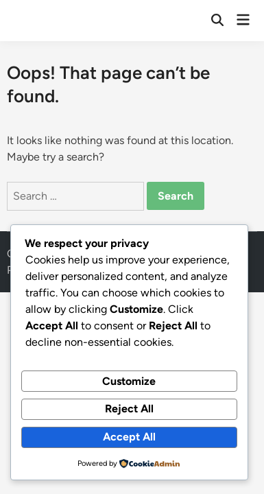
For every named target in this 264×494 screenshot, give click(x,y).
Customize (129, 381)
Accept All (129, 436)
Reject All (129, 408)
